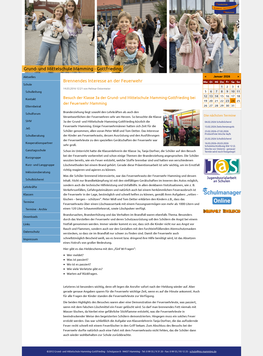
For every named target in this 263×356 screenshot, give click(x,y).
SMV (29, 121)
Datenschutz (31, 231)
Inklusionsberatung (38, 172)
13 (211, 96)
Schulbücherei (35, 179)
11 (238, 91)
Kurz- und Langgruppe (40, 164)
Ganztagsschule (36, 150)
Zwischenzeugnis (225, 126)
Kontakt (31, 99)
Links (26, 224)
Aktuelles (29, 77)
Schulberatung (35, 135)
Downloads (30, 216)
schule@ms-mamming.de (203, 351)
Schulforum (33, 113)
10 (233, 91)
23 (227, 100)
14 (216, 96)
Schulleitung (34, 91)
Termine (28, 201)
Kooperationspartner (39, 142)
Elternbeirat (33, 106)
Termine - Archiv (36, 209)
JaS (28, 128)
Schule (27, 84)
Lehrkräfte (30, 187)
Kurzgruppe (33, 157)
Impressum (30, 239)
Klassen (28, 194)
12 (205, 96)
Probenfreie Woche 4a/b (218, 133)
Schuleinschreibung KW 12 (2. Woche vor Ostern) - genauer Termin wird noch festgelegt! (220, 148)
